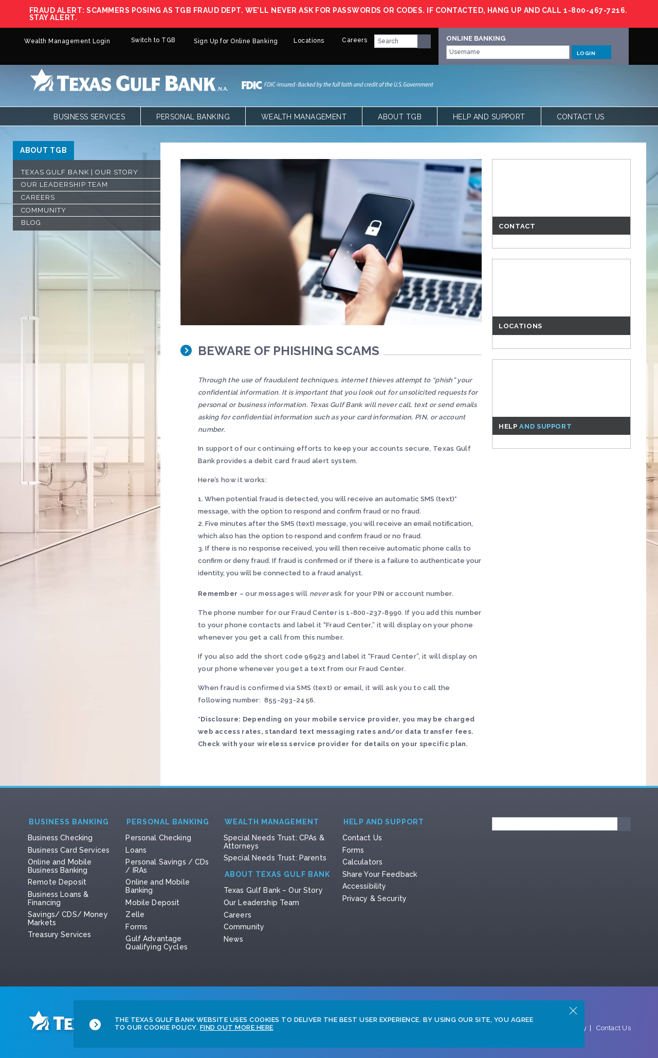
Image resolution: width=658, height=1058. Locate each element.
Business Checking (60, 838)
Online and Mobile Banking (157, 886)
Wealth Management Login (61, 41)
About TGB (400, 117)
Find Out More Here (236, 1027)
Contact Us (581, 117)
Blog (31, 222)
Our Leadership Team (64, 184)
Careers (349, 40)
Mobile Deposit (152, 902)
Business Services (89, 117)
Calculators (362, 862)
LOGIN (591, 52)
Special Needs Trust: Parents (275, 858)
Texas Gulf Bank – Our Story (273, 890)
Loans (136, 850)
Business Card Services (68, 850)
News (234, 939)
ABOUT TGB (43, 150)
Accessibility (364, 886)
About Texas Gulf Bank (277, 874)
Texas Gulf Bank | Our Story (79, 172)
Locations (304, 40)
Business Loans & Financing (58, 898)
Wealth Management (303, 117)
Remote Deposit (57, 882)
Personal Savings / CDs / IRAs (167, 866)
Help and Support (489, 117)
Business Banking (69, 822)
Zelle (134, 914)
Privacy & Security (374, 898)
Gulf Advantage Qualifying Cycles (156, 942)
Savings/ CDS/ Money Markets (68, 918)
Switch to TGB (145, 40)
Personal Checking (158, 838)
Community (43, 210)
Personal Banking (193, 117)
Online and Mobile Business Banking (60, 866)
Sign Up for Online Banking (229, 41)
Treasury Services (59, 934)
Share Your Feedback (379, 874)
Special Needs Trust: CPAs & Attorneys (274, 842)
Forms (136, 927)
